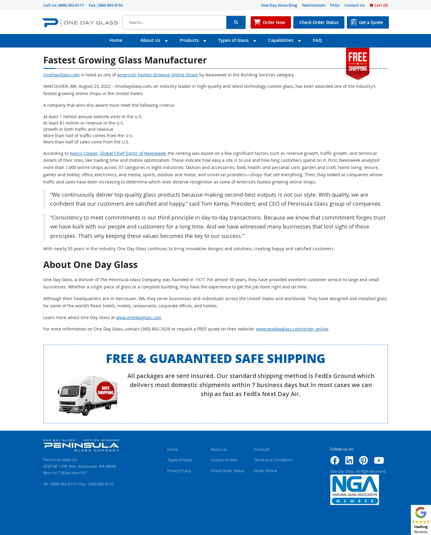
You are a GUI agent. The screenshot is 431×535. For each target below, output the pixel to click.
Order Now (274, 22)
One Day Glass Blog (279, 5)
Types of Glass (233, 40)
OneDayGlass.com (61, 75)
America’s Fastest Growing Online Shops (157, 75)
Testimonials (313, 5)
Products (189, 40)
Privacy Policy (179, 470)
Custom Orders (224, 460)
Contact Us (354, 5)
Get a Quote (371, 22)
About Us (150, 40)
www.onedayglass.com (138, 317)
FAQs (335, 5)
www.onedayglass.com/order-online (292, 329)
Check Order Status (318, 22)
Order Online (265, 470)
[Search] (174, 22)
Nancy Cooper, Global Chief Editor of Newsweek (118, 153)
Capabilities (280, 40)
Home (115, 40)
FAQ (317, 40)
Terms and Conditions (273, 460)
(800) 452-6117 (71, 5)
